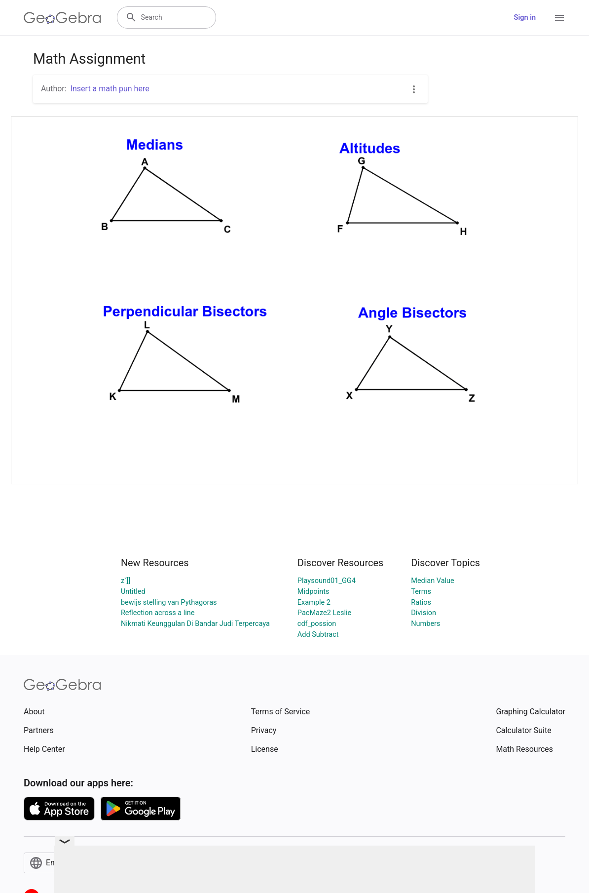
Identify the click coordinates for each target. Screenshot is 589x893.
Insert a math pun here (110, 88)
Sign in (525, 17)
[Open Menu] (559, 18)
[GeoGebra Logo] (62, 18)
